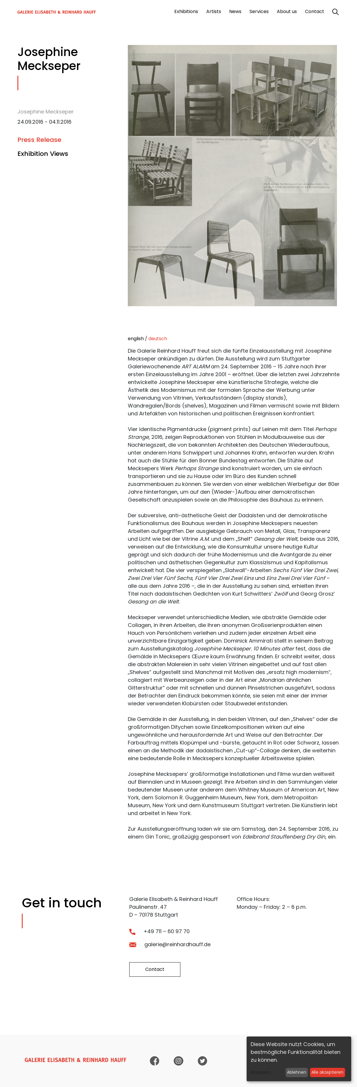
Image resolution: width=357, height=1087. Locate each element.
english (136, 338)
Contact (314, 11)
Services (259, 11)
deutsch (157, 338)
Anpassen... (262, 1072)
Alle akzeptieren (327, 1072)
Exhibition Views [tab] (42, 153)
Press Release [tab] (39, 139)
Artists (213, 11)
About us (287, 11)
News (235, 11)
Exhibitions (186, 11)
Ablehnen (296, 1072)
